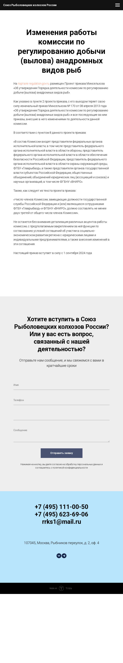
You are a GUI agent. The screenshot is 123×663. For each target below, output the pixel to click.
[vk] (59, 555)
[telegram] (64, 555)
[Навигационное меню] (117, 5)
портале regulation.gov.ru (33, 83)
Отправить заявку (61, 453)
